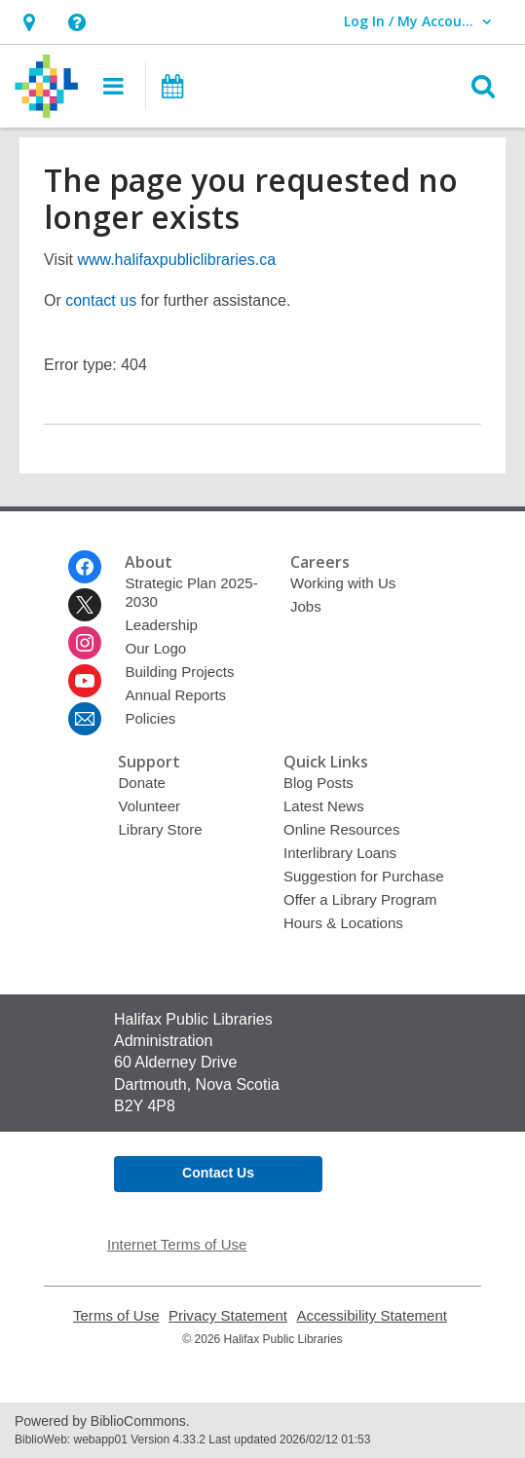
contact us (100, 300)
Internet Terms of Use (176, 1244)
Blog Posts (318, 782)
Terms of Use (116, 1315)
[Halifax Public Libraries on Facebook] (84, 566)
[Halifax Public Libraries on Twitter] (84, 604)
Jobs (305, 606)
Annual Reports (175, 695)
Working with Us (342, 583)
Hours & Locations (343, 923)
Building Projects (179, 671)
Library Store (160, 829)
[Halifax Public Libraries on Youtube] (84, 680)
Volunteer (149, 806)
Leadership (161, 625)
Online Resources (341, 829)
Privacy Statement (228, 1315)
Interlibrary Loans (339, 852)
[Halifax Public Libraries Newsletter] (84, 718)
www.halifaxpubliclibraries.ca (176, 259)
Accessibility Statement (371, 1315)
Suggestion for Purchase (363, 876)
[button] (29, 22)
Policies (150, 718)
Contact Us (218, 1172)
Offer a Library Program (360, 899)
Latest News (323, 806)
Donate (141, 782)
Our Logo (155, 648)
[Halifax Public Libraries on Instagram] (84, 642)
